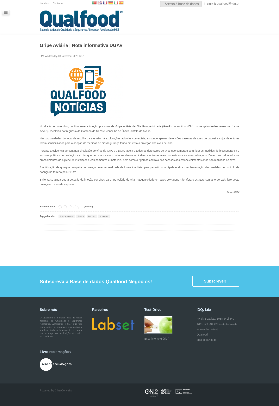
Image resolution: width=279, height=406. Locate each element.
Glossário (232, 17)
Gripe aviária (68, 216)
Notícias (44, 3)
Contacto (58, 3)
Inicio (150, 17)
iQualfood (212, 17)
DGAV (95, 216)
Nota (83, 216)
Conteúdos (190, 17)
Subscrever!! (216, 281)
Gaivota (109, 216)
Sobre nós (169, 17)
